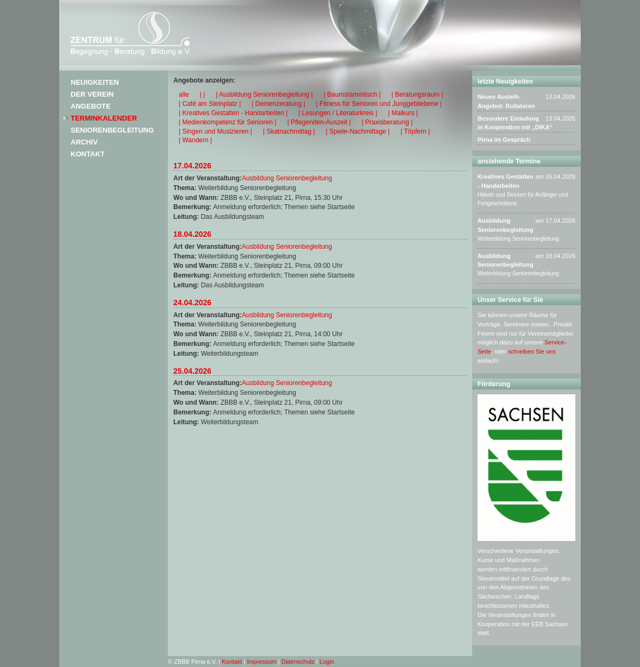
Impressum (262, 661)
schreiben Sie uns (531, 351)
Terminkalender (104, 118)
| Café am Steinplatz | (210, 104)
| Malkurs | (403, 113)
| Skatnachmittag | (289, 131)
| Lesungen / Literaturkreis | (337, 113)
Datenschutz (298, 661)
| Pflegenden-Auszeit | (319, 122)
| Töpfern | (415, 131)
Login (326, 661)
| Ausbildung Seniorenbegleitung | (264, 94)
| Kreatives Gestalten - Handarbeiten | (233, 113)
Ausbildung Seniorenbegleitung (287, 178)
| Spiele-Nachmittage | (358, 131)
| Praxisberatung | (387, 122)
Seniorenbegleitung (112, 130)
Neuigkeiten (95, 82)
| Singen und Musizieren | (215, 131)
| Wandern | (195, 140)
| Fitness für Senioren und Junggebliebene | (379, 104)
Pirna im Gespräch (504, 139)
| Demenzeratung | (278, 104)
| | (202, 94)
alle (184, 94)
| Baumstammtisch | (352, 94)
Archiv (84, 142)
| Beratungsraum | (417, 94)
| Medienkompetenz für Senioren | (228, 122)
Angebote (91, 106)
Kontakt (88, 154)
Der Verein (92, 94)
